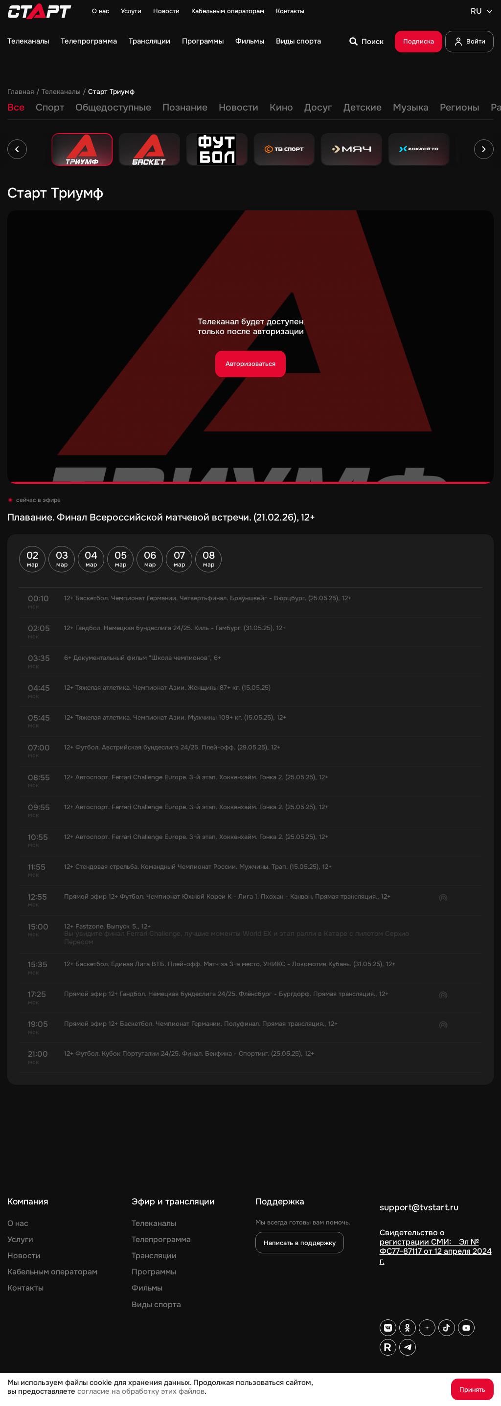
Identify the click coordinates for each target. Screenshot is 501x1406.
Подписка (418, 41)
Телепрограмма (89, 41)
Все (15, 107)
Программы (203, 41)
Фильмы (249, 41)
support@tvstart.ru (419, 1208)
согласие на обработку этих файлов (141, 1391)
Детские (362, 107)
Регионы (459, 107)
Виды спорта (298, 41)
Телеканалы (28, 41)
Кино (281, 107)
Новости (166, 11)
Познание (184, 107)
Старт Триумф (111, 92)
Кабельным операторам (227, 11)
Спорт (50, 107)
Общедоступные (113, 107)
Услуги (131, 11)
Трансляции (149, 41)
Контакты (290, 11)
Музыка (411, 107)
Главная (20, 92)
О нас (100, 11)
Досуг (318, 107)
